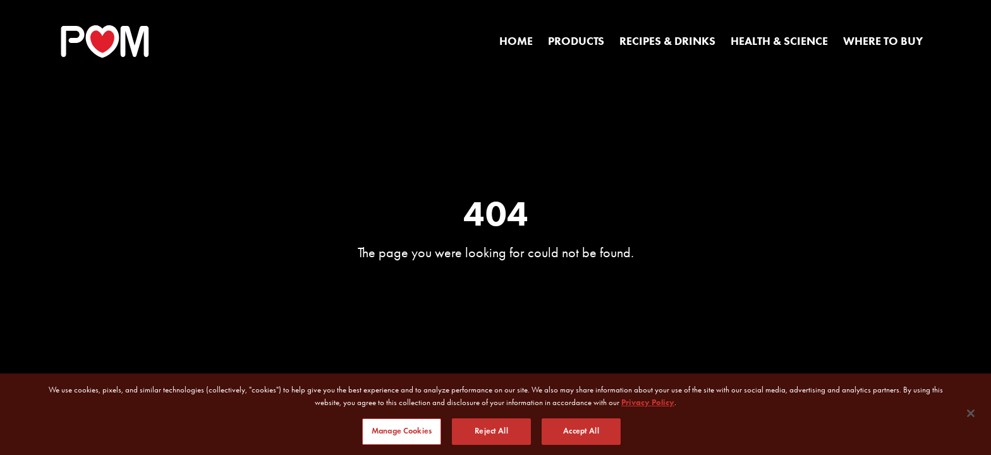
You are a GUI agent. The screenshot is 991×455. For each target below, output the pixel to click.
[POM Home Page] (105, 41)
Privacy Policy (647, 402)
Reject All (491, 432)
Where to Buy (883, 41)
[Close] (971, 413)
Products (576, 41)
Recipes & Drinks (667, 41)
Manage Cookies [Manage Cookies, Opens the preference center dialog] (402, 432)
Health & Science (779, 41)
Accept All (581, 432)
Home (516, 41)
